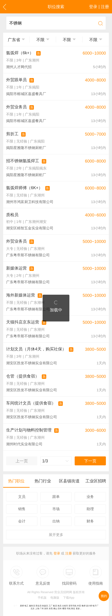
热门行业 (43, 481)
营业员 (38, 606)
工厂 (51, 606)
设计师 (89, 606)
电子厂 (95, 606)
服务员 (32, 606)
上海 (37, 608)
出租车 (65, 606)
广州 (42, 608)
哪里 (64, 608)
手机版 (42, 597)
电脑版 (54, 597)
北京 (33, 608)
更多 (56, 535)
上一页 (22, 461)
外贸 (79, 606)
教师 (84, 606)
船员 (55, 606)
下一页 (90, 461)
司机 (69, 608)
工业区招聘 (95, 481)
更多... (78, 608)
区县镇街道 (69, 481)
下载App (68, 597)
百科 (60, 608)
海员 (59, 606)
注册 (68, 553)
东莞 (51, 608)
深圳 (46, 608)
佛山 (55, 608)
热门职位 (16, 481)
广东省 (14, 39)
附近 (73, 608)
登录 (57, 553)
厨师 (22, 606)
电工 (26, 606)
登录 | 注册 (99, 6)
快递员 (45, 606)
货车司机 (72, 606)
